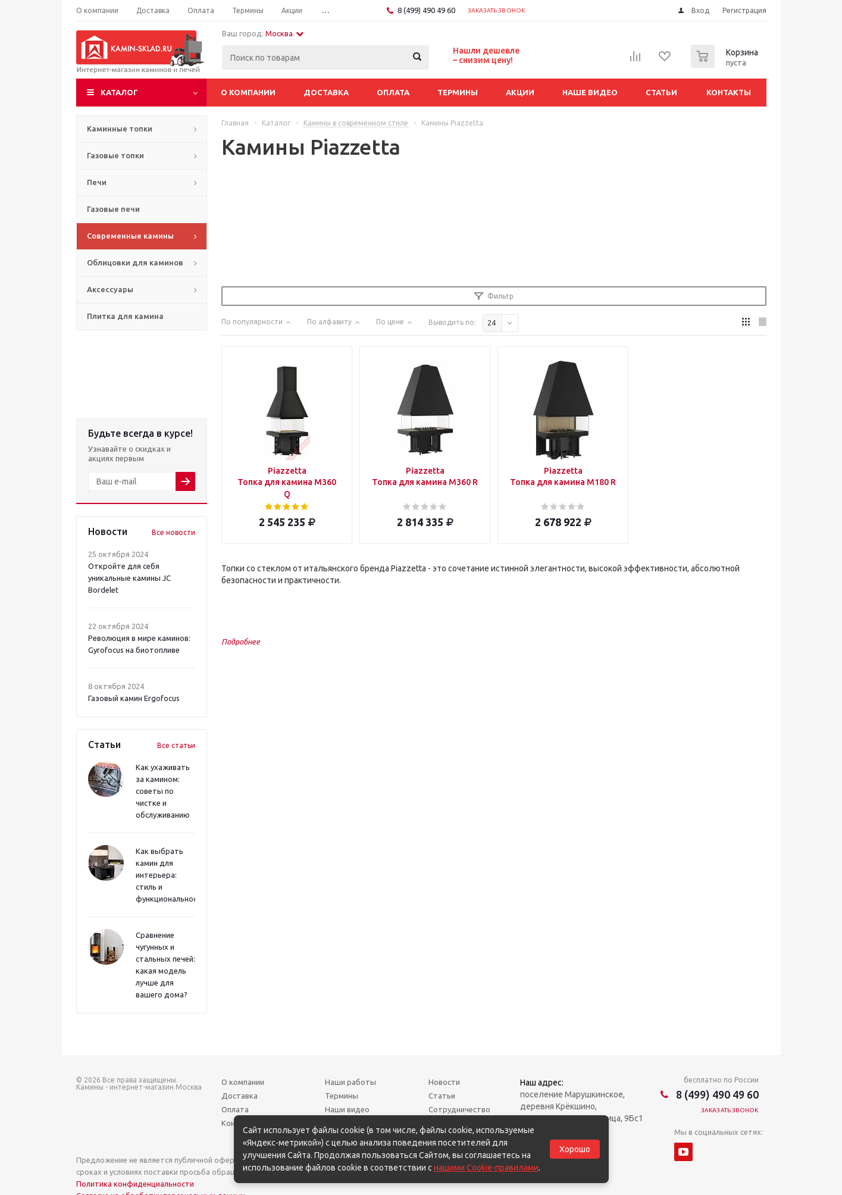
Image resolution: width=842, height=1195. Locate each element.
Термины (457, 92)
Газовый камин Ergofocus (134, 698)
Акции (520, 92)
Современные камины (130, 236)
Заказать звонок (496, 10)
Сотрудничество (459, 1109)
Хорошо (574, 1149)
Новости (444, 1082)
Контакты (728, 92)
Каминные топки (119, 128)
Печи (97, 182)
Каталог (119, 92)
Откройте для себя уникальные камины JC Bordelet (129, 578)
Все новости (173, 532)
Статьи (661, 92)
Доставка (326, 92)
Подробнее (240, 641)
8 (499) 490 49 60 (426, 10)
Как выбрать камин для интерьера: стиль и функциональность (171, 875)
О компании (248, 92)
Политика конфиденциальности (135, 1184)
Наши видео (347, 1109)
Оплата (393, 92)
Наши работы (350, 1082)
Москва (284, 33)
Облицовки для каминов (135, 262)
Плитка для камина (125, 316)
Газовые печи (113, 209)
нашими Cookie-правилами (486, 1167)
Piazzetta (287, 483)
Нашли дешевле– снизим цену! (486, 55)
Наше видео (590, 92)
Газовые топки (115, 155)
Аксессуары (110, 289)
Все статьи (176, 745)
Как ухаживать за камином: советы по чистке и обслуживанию (163, 791)
